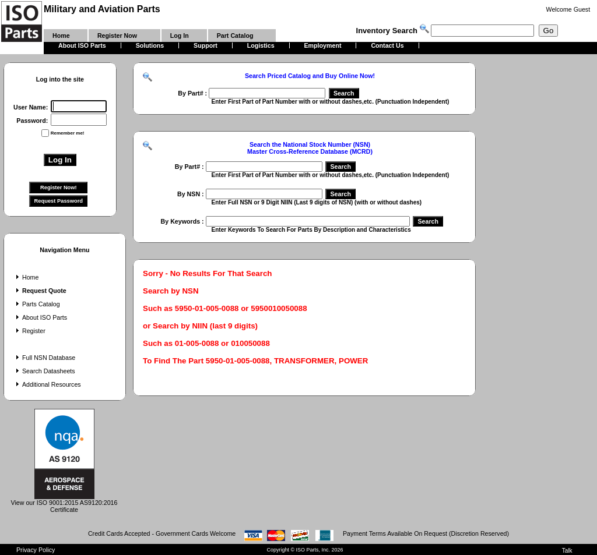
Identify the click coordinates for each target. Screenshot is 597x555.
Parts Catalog (36, 304)
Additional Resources (47, 384)
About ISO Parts (40, 317)
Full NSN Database (44, 357)
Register (29, 330)
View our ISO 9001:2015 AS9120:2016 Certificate (64, 503)
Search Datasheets (44, 370)
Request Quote (39, 290)
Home (25, 277)
